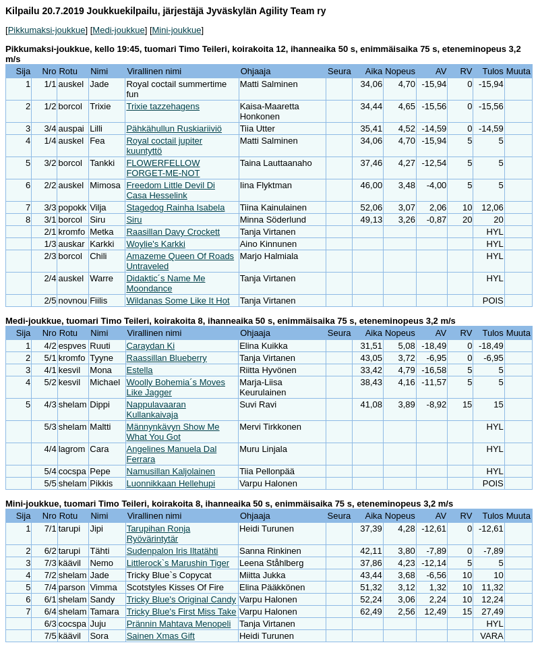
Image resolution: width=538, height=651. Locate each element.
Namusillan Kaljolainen (171, 471)
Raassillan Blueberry (167, 358)
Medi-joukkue (118, 30)
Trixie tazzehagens (163, 106)
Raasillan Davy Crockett (173, 232)
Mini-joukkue (177, 30)
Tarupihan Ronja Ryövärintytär (159, 533)
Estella (140, 370)
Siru (134, 220)
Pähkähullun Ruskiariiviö (174, 128)
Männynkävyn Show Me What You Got (173, 432)
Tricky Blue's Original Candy (181, 599)
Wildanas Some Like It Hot (177, 300)
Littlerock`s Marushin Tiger (178, 563)
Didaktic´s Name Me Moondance (165, 283)
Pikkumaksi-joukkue (47, 30)
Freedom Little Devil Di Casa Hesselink (170, 190)
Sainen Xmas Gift (161, 636)
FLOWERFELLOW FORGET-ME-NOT (163, 168)
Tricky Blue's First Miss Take (182, 611)
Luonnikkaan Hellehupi (171, 483)
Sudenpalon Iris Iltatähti (172, 551)
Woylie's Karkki (155, 244)
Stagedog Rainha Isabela (175, 207)
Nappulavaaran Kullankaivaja (156, 409)
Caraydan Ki (151, 346)
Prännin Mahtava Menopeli (179, 624)
